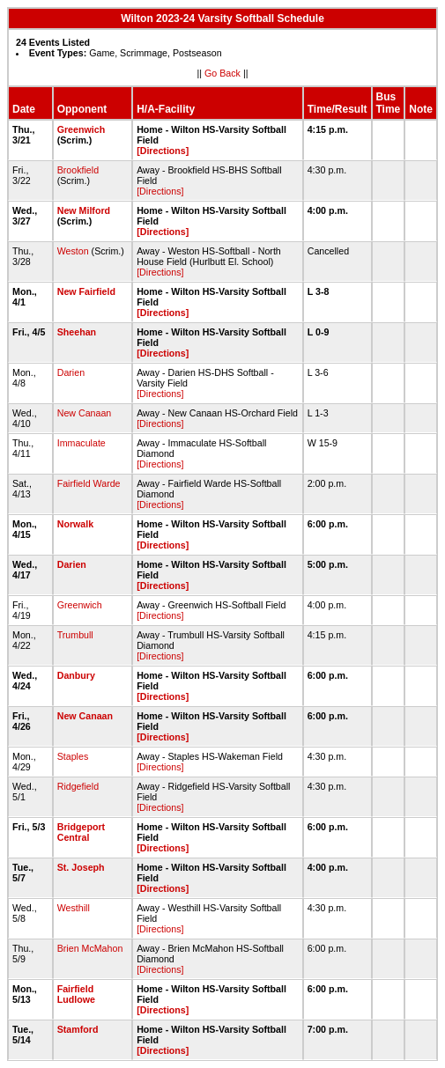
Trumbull (75, 635)
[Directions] (163, 150)
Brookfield (78, 170)
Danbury (76, 675)
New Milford (83, 210)
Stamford (78, 1029)
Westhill (73, 907)
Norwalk (75, 524)
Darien (71, 372)
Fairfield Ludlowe (76, 994)
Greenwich (81, 129)
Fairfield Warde (89, 483)
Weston (73, 251)
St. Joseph (81, 867)
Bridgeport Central (81, 832)
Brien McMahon (90, 948)
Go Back (222, 73)
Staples (73, 756)
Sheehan (76, 332)
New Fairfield (86, 291)
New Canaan (84, 413)
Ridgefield (78, 786)
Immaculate (81, 443)
